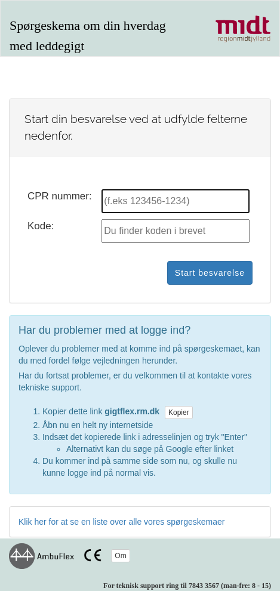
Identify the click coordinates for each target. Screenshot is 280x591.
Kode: (40, 226)
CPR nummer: (59, 196)
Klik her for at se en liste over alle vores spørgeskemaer (121, 522)
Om (120, 556)
